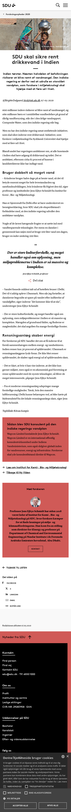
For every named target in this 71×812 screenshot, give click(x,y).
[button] (4, 786)
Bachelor (7, 725)
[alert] (35, 782)
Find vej (7, 665)
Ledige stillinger (11, 702)
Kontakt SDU (10, 669)
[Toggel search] (58, 5)
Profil (5, 693)
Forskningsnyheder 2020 (18, 14)
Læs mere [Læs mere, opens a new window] (62, 781)
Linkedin (12, 594)
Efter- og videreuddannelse (18, 739)
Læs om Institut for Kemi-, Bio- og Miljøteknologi (34, 467)
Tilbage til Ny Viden (16, 472)
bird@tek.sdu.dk (32, 100)
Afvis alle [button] (52, 805)
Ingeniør (7, 734)
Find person (9, 660)
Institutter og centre (14, 697)
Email (10, 600)
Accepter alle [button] (20, 805)
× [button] (67, 756)
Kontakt (35, 549)
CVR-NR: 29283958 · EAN (17, 706)
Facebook (9, 583)
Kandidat (8, 730)
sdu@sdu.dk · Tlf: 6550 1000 (18, 674)
